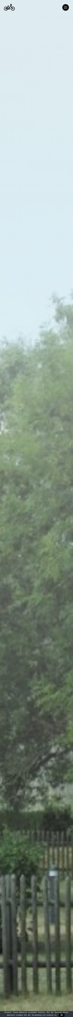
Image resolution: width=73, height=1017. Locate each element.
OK (61, 1015)
